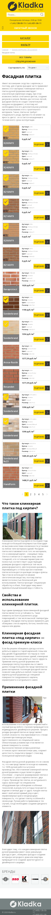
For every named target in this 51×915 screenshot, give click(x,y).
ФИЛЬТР (25, 44)
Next (45, 879)
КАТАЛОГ (25, 38)
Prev (5, 879)
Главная (5, 49)
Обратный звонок (25, 28)
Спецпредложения (25, 61)
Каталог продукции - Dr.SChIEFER (24, 49)
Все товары (25, 57)
